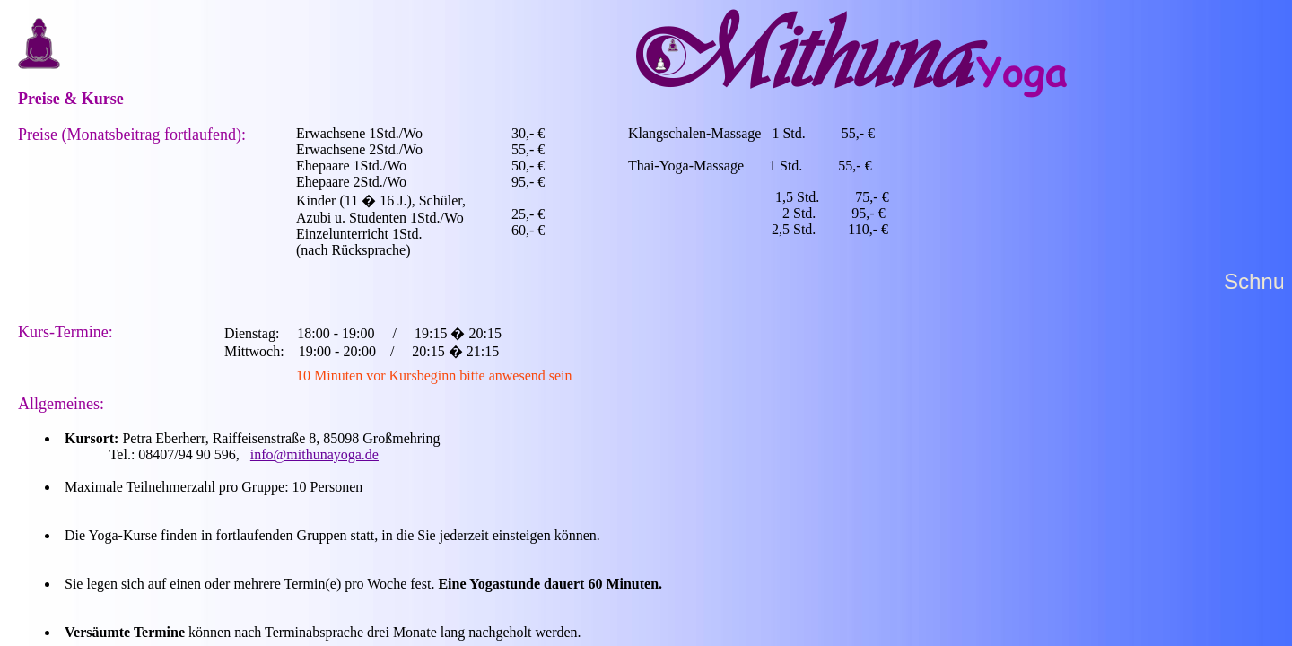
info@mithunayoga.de (314, 454)
